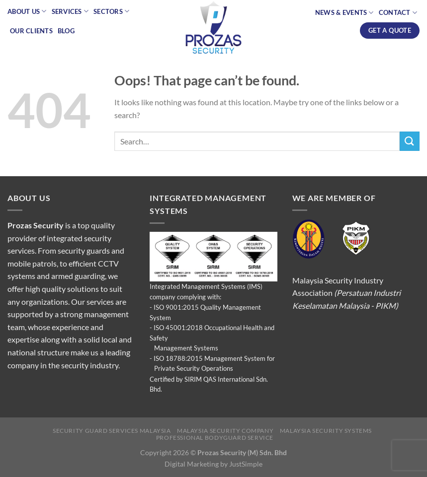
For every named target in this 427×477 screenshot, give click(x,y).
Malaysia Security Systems (326, 430)
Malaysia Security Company (225, 430)
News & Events (344, 12)
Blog (66, 31)
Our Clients (31, 31)
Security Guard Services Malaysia (112, 430)
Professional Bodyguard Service (214, 437)
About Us (27, 11)
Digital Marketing (192, 464)
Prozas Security (35, 225)
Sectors (111, 11)
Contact (398, 12)
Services (70, 11)
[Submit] (410, 141)
